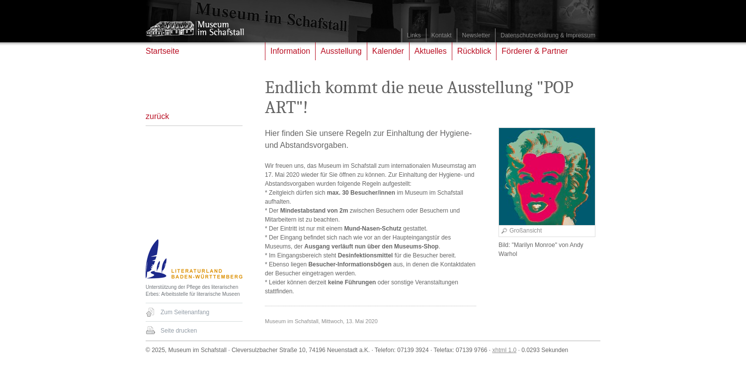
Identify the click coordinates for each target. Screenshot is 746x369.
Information (290, 51)
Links (414, 35)
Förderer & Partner (534, 51)
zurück (157, 116)
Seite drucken (179, 330)
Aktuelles (430, 51)
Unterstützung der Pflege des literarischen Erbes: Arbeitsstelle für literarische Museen (193, 290)
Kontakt (441, 35)
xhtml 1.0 (505, 350)
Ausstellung (341, 51)
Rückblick (474, 51)
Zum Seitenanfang (185, 312)
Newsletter (476, 35)
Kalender (388, 51)
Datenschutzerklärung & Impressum (547, 35)
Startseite (162, 51)
